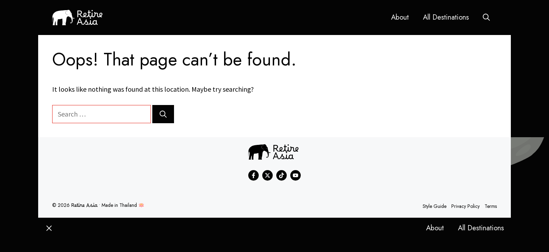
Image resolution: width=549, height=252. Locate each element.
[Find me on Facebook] (253, 175)
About (400, 17)
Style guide (434, 206)
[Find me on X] (267, 175)
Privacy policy (465, 206)
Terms (491, 206)
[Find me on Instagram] (281, 175)
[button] (486, 17)
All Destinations (446, 17)
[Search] (163, 114)
